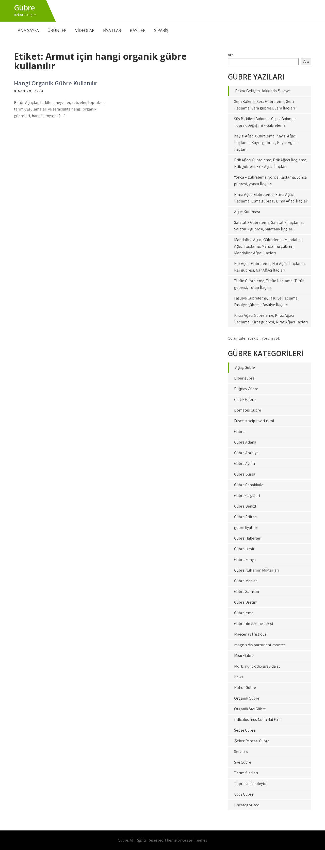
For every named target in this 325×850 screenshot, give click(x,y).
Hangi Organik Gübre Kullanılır (56, 83)
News (238, 677)
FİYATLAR (112, 30)
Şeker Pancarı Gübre (251, 741)
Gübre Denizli (245, 506)
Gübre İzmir (244, 549)
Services (241, 751)
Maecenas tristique (250, 634)
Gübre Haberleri (248, 538)
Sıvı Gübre (242, 762)
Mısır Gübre (244, 655)
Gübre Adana (245, 442)
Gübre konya (245, 559)
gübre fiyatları (246, 527)
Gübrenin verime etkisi (253, 623)
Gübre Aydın (244, 463)
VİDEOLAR (84, 30)
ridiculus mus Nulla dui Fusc (257, 719)
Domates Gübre (247, 410)
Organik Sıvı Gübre (250, 709)
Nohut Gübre (245, 687)
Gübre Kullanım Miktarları (256, 570)
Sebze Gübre (244, 730)
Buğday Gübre (246, 388)
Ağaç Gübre (245, 367)
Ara (231, 54)
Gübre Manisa (245, 581)
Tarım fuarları (246, 773)
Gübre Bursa (244, 474)
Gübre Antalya (246, 452)
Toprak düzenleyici (250, 783)
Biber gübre (244, 378)
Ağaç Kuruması (247, 211)
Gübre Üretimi (246, 602)
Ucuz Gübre (243, 794)
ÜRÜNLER (57, 30)
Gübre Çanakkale (248, 484)
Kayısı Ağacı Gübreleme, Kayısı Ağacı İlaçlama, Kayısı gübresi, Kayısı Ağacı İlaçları (265, 142)
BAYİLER (137, 30)
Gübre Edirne (245, 517)
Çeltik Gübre (244, 399)
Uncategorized (246, 805)
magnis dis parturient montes (260, 645)
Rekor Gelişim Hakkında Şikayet (263, 90)
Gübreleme (243, 613)
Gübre (24, 7)
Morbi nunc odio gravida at (257, 666)
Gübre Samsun (246, 591)
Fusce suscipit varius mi (254, 420)
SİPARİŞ (161, 30)
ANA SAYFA (28, 30)
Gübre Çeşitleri (247, 495)
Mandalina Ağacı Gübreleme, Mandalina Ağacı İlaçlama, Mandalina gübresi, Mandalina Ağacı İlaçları (268, 246)
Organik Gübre (246, 698)
